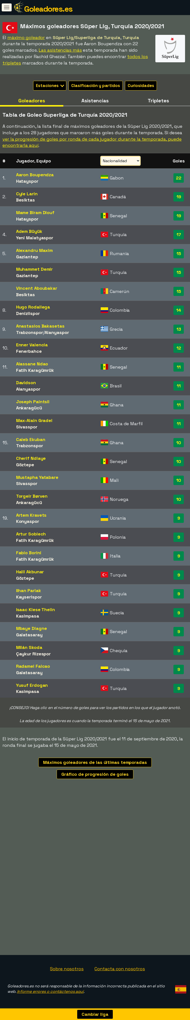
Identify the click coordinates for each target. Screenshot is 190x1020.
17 (178, 234)
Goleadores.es (48, 9)
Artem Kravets (31, 515)
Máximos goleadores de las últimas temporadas (95, 762)
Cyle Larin (27, 194)
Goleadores (31, 100)
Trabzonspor (29, 332)
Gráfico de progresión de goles (95, 774)
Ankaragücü (29, 408)
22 (178, 178)
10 (178, 442)
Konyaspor (27, 521)
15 (178, 253)
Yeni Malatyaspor (34, 238)
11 (179, 367)
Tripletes (158, 100)
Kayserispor (29, 597)
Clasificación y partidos (95, 85)
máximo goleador (26, 37)
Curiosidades (141, 85)
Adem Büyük (29, 231)
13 (178, 329)
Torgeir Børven (32, 496)
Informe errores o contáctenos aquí (50, 991)
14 (178, 310)
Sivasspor (26, 427)
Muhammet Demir (34, 269)
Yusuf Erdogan (32, 685)
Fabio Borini (28, 552)
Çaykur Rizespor (33, 654)
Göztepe (25, 464)
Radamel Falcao (33, 666)
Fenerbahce (29, 351)
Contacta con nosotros (120, 969)
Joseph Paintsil (33, 401)
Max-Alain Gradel (34, 420)
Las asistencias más (60, 50)
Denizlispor (28, 313)
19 (178, 197)
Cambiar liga (95, 1014)
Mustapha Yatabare (37, 477)
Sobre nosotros (67, 969)
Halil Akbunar (30, 572)
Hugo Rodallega (33, 307)
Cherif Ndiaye (31, 458)
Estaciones (50, 85)
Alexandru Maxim (34, 250)
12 (178, 348)
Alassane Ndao (32, 364)
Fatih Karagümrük (35, 370)
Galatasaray (29, 635)
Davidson (26, 382)
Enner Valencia (32, 345)
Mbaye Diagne (31, 628)
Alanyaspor (57, 332)
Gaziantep (27, 257)
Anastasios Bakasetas (40, 326)
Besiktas (25, 200)
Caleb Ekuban (30, 439)
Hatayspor (27, 181)
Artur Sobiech (31, 534)
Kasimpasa (27, 616)
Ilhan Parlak (28, 590)
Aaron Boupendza (35, 174)
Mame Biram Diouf (35, 212)
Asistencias (95, 100)
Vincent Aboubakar (36, 288)
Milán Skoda (29, 647)
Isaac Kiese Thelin (35, 609)
